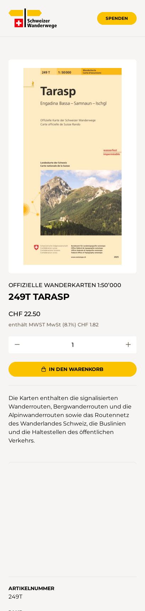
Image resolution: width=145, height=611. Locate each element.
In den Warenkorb (72, 369)
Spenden (117, 18)
